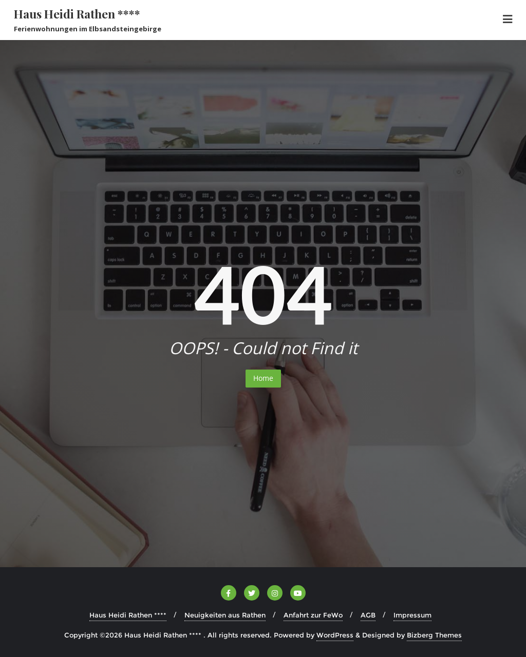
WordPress (334, 635)
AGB (368, 615)
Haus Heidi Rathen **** (127, 615)
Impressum (412, 615)
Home (263, 378)
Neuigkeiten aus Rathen (225, 615)
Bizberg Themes (434, 635)
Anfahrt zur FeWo (313, 615)
